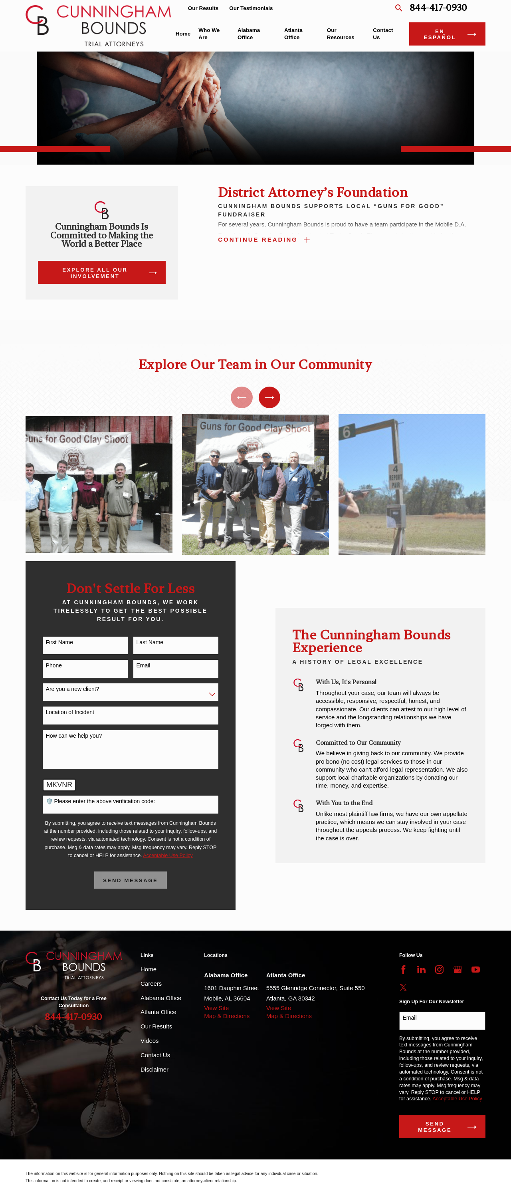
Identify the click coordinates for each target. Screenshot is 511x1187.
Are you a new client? (63, 689)
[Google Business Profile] (458, 969)
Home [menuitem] (183, 34)
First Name (50, 642)
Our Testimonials (251, 8)
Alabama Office (161, 997)
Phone (45, 665)
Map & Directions (227, 1015)
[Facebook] (403, 969)
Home (148, 969)
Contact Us (155, 1055)
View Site (216, 1007)
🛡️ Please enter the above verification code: (91, 801)
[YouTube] (475, 969)
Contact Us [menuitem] (383, 33)
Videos (150, 1040)
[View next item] (269, 397)
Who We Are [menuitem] (209, 33)
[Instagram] (439, 969)
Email (134, 665)
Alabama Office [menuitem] (249, 33)
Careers (151, 983)
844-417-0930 (438, 8)
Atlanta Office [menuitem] (293, 33)
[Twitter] (403, 987)
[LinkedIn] (421, 969)
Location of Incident (61, 712)
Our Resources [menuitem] (341, 33)
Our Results (203, 8)
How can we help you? (65, 735)
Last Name (140, 642)
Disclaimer (154, 1069)
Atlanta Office (158, 1011)
